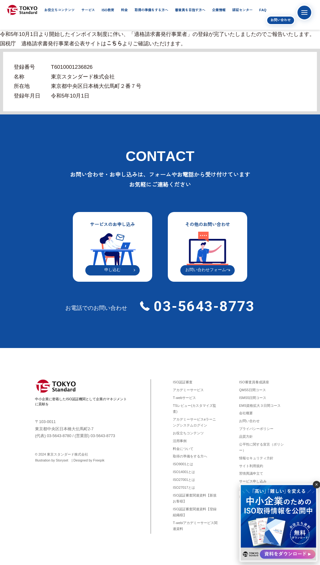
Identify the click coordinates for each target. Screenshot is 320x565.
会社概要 (246, 413)
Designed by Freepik (88, 460)
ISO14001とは (184, 472)
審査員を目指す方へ (190, 10)
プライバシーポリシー (256, 429)
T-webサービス (184, 398)
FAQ (263, 10)
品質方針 (246, 436)
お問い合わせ (280, 20)
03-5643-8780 (59, 436)
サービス (88, 10)
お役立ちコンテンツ (59, 10)
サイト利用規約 (251, 466)
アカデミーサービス (188, 390)
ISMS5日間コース (252, 398)
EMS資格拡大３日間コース (260, 405)
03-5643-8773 (202, 306)
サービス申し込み (253, 481)
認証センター (242, 10)
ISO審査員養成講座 (254, 382)
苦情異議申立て (251, 473)
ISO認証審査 (182, 382)
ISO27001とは (184, 480)
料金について (183, 449)
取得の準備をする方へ (151, 10)
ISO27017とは (184, 487)
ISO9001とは (183, 464)
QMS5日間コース (252, 390)
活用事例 (180, 441)
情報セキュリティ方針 (256, 458)
